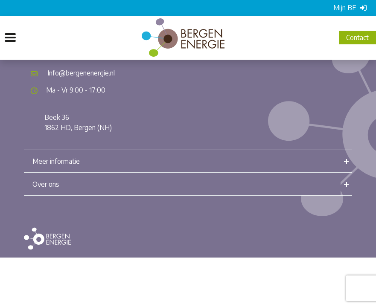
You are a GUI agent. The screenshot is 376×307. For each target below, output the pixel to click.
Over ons (45, 184)
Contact (357, 37)
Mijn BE (350, 7)
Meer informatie (56, 161)
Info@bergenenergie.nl (81, 73)
